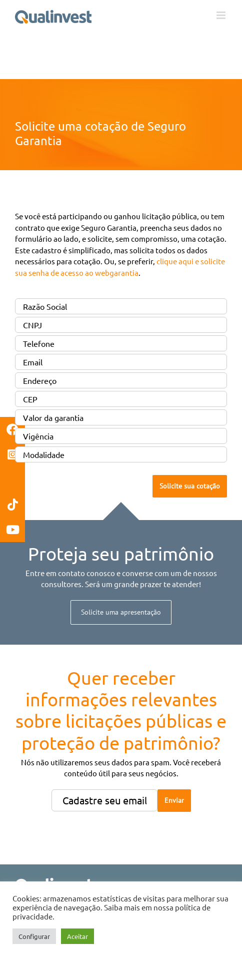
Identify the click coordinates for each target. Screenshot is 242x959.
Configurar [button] (34, 936)
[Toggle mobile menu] (221, 15)
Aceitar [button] (77, 936)
